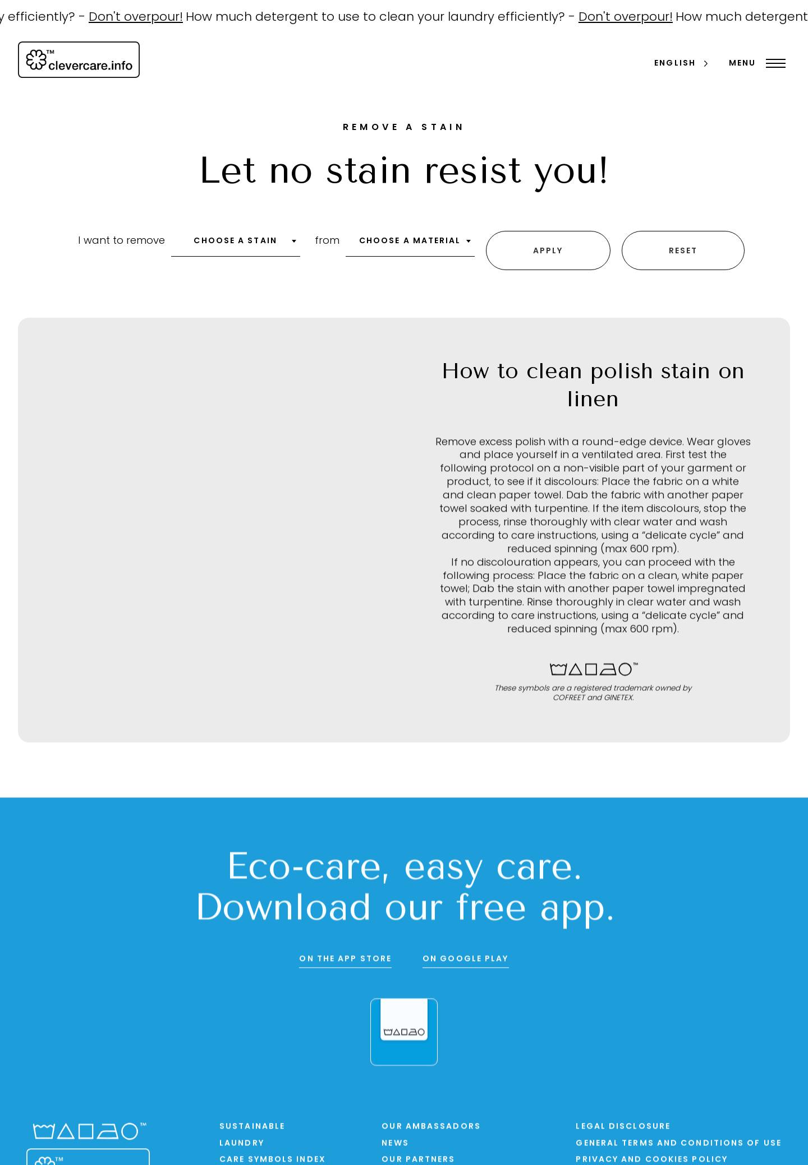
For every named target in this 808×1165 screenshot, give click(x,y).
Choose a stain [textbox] (235, 239)
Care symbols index (272, 1156)
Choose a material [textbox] (410, 239)
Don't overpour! (145, 17)
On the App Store (345, 956)
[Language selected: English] (682, 64)
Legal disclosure (623, 1123)
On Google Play (465, 956)
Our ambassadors (431, 1123)
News (395, 1139)
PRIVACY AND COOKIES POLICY (652, 1156)
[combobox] (235, 243)
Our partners (418, 1156)
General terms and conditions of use (679, 1139)
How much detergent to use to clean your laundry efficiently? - (391, 17)
